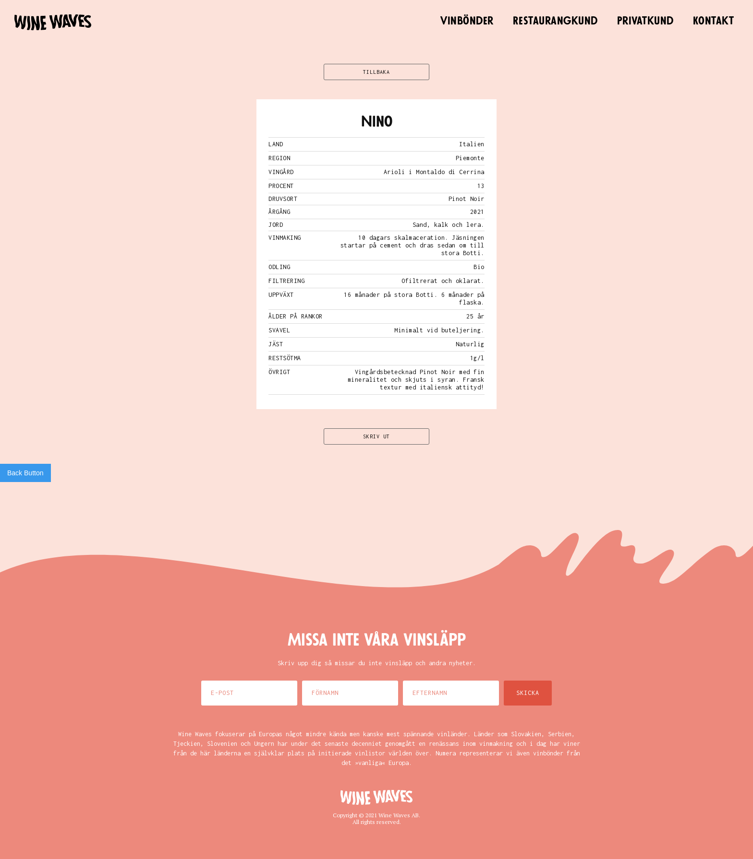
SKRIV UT (376, 436)
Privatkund (645, 21)
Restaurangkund (555, 21)
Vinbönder (467, 21)
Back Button (25, 473)
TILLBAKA (376, 72)
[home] (52, 22)
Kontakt (713, 21)
